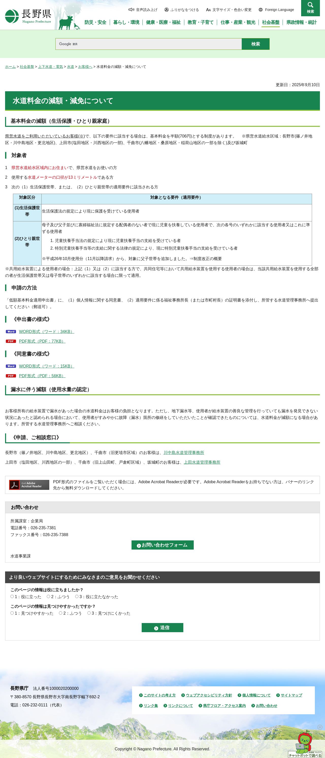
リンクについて (180, 706)
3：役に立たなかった (98, 597)
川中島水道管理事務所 (184, 452)
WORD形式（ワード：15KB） (46, 366)
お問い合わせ (266, 706)
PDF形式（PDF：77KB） (42, 341)
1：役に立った (28, 597)
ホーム (10, 67)
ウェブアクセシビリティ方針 (209, 695)
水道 (70, 67)
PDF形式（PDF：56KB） (42, 376)
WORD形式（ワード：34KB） (46, 331)
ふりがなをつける (185, 10)
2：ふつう (60, 597)
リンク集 (151, 706)
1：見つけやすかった (34, 613)
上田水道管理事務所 (202, 462)
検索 (310, 11)
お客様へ (85, 67)
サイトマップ (291, 695)
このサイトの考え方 (160, 695)
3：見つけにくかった (111, 613)
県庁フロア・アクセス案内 (224, 706)
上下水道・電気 (50, 67)
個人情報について (256, 695)
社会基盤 (27, 67)
